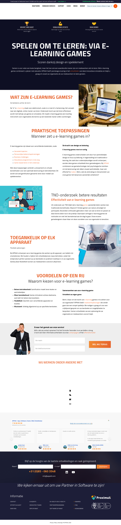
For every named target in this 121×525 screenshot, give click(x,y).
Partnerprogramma (57, 505)
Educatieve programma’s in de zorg (27, 160)
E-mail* (75, 466)
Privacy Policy (53, 522)
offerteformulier (90, 332)
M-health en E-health (57, 501)
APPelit (106, 163)
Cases (69, 6)
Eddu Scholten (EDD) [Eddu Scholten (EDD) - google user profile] (97, 444)
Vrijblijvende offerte (89, 1)
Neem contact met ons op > (105, 1)
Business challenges (21, 157)
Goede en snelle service (69, 430)
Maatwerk (36, 6)
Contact (13, 501)
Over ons (13, 508)
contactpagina (74, 332)
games (85, 205)
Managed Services (48, 6)
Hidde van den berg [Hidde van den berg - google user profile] (73, 444)
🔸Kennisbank (78, 508)
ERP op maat (34, 508)
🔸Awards (77, 501)
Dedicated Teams (35, 505)
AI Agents (33, 501)
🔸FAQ (75, 505)
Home (99, 13)
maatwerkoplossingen (92, 302)
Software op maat (56, 508)
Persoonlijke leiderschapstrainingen (27, 154)
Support (61, 6)
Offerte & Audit (15, 505)
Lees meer (62, 1)
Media (75, 6)
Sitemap (60, 522)
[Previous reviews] (11, 438)
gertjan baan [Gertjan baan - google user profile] (21, 444)
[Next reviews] (109, 438)
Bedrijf (82, 6)
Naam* (32, 466)
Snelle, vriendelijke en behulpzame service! (47, 431)
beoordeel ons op (86, 423)
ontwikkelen (74, 71)
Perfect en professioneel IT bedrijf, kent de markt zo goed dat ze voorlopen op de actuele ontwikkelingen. (22, 433)
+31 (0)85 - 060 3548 (42, 471)
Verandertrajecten (20, 151)
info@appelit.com (49, 476)
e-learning (20, 108)
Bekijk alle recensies (75, 423)
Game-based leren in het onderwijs (26, 163)
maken (73, 172)
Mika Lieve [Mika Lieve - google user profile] (45, 444)
